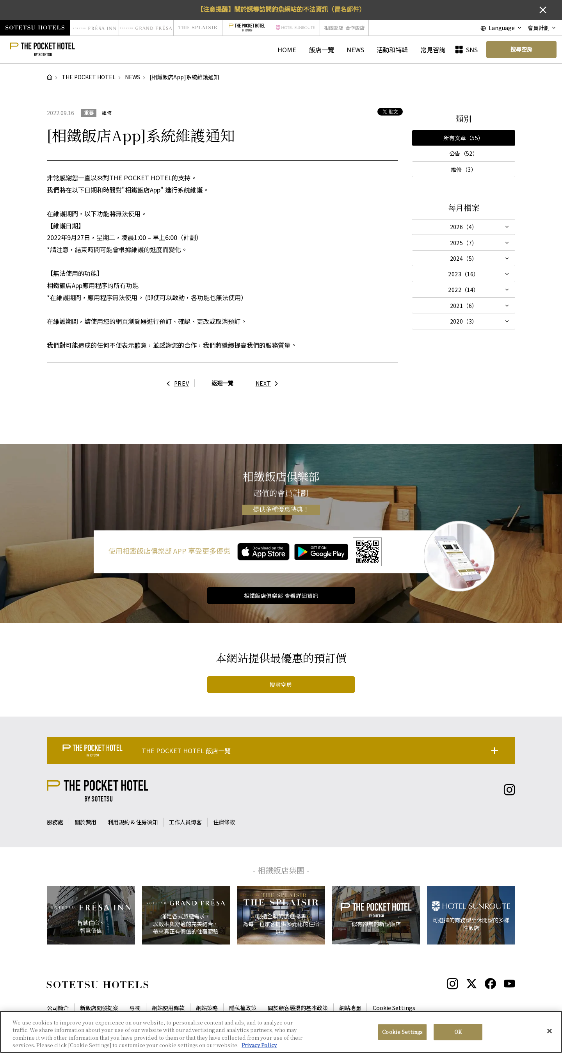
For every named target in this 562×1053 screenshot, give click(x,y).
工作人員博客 (185, 822)
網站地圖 (350, 1007)
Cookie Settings (394, 1007)
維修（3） (464, 169)
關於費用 (85, 822)
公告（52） (463, 153)
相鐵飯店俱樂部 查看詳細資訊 (281, 595)
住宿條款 (224, 822)
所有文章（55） (463, 138)
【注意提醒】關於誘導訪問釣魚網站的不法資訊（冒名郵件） (281, 9)
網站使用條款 (168, 1007)
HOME (286, 49)
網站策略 (207, 1007)
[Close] (549, 1031)
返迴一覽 (222, 383)
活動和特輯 (392, 49)
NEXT (269, 383)
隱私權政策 (242, 1007)
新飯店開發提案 (99, 1007)
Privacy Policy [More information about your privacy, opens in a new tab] (259, 1045)
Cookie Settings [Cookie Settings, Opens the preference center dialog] (402, 1032)
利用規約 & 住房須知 (133, 822)
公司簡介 (58, 1007)
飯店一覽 (321, 49)
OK (458, 1032)
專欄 (135, 1007)
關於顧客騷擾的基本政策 (298, 1007)
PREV (176, 383)
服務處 (55, 822)
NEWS (355, 49)
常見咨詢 (432, 49)
